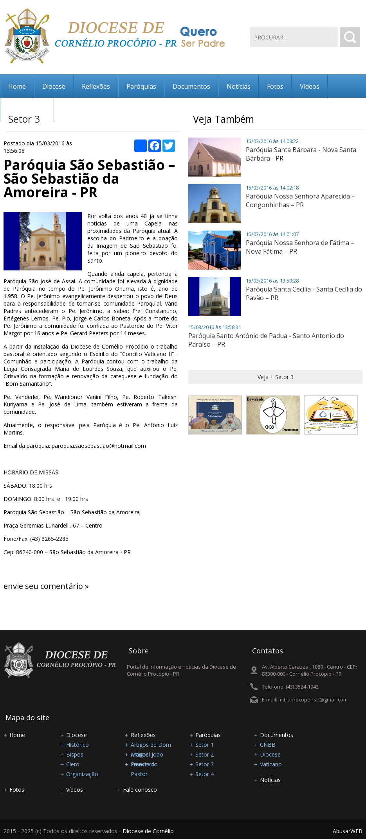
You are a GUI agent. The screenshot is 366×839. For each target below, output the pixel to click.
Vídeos (309, 86)
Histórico (77, 744)
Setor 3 (204, 764)
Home (17, 86)
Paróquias (141, 86)
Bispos (74, 754)
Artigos (140, 754)
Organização (82, 774)
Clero (72, 764)
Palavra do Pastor (144, 764)
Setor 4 (204, 774)
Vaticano (271, 764)
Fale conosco (27, 110)
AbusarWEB (347, 831)
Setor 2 (204, 754)
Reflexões (96, 86)
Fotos (275, 86)
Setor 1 (204, 744)
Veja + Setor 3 (276, 377)
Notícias (239, 86)
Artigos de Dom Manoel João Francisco (151, 745)
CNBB (268, 744)
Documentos (191, 86)
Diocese (53, 86)
